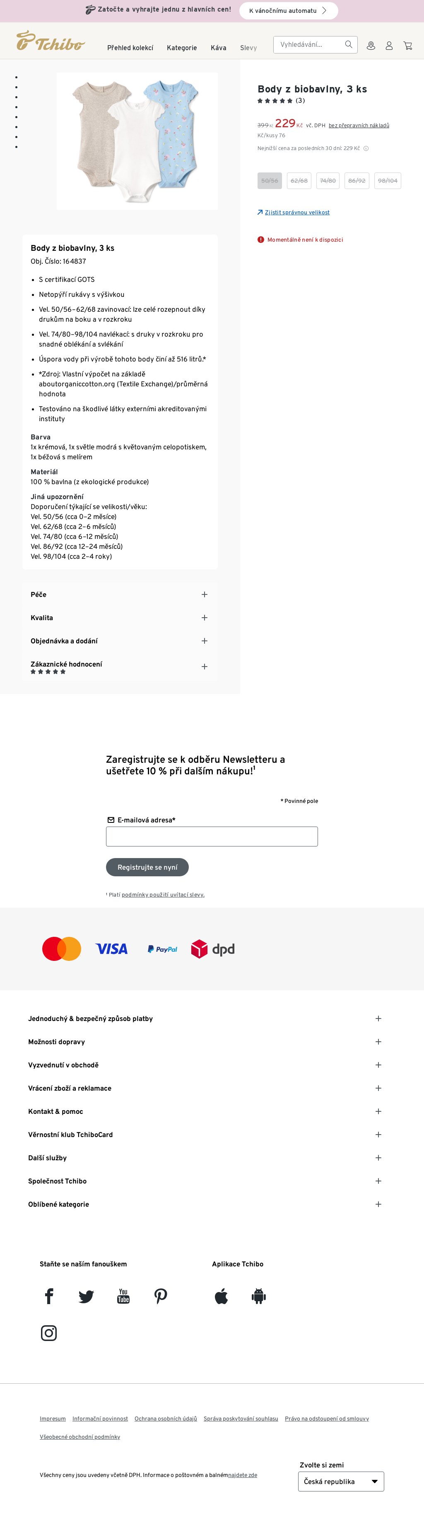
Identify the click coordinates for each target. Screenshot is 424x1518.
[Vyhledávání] (348, 44)
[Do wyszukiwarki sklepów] (371, 50)
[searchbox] (309, 44)
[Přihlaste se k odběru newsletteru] (147, 867)
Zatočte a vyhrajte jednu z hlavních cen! (164, 9)
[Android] (258, 1299)
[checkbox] (270, 180)
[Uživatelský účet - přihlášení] (389, 50)
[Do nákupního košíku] (408, 50)
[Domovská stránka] (52, 40)
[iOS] (221, 1299)
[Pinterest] (160, 1299)
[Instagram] (49, 1336)
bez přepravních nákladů (359, 125)
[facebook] (49, 1299)
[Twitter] (86, 1299)
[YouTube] (123, 1299)
